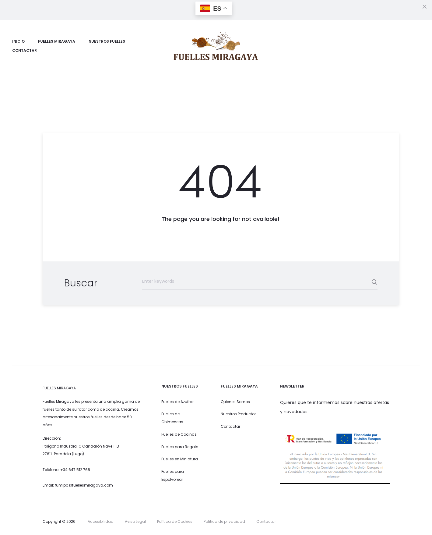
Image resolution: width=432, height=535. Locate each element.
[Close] (424, 6)
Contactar (24, 50)
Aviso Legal (135, 521)
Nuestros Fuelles (107, 41)
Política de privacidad (224, 521)
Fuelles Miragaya (56, 41)
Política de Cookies (174, 521)
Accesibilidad (101, 521)
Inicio (18, 41)
